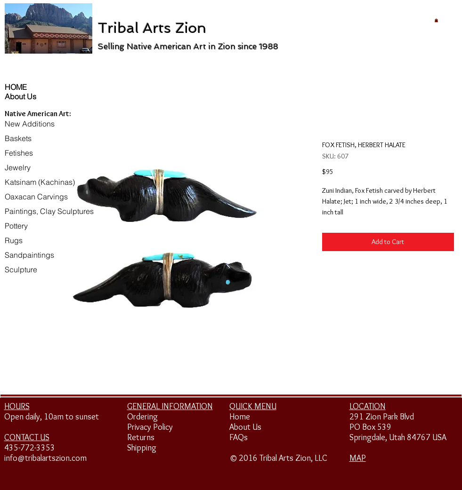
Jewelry (18, 167)
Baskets (18, 138)
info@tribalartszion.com (45, 458)
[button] (436, 20)
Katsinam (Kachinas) (40, 182)
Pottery (16, 225)
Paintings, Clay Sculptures (49, 211)
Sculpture (21, 269)
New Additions (30, 123)
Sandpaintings (29, 255)
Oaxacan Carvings (36, 196)
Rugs (14, 240)
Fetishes (19, 153)
